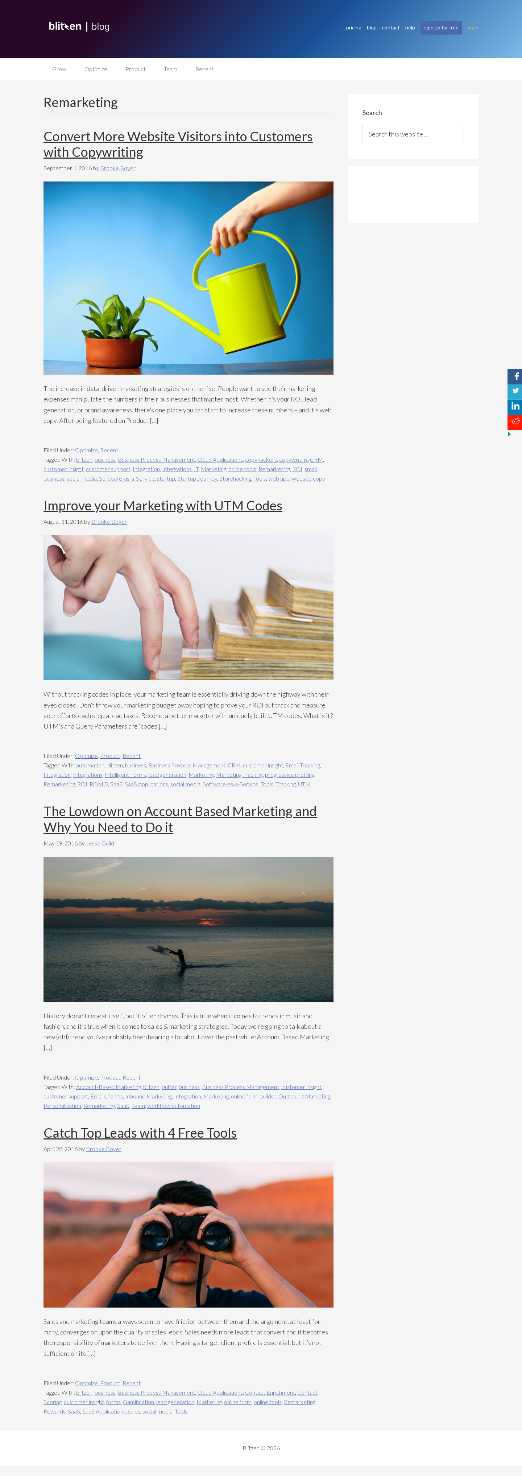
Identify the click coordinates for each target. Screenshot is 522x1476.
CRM (316, 459)
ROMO (99, 784)
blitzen (84, 459)
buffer (169, 1086)
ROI (297, 468)
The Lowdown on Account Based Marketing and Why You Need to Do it (180, 819)
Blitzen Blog (174, 27)
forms (115, 1096)
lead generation (167, 774)
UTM (304, 784)
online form (238, 1401)
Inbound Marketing (148, 1096)
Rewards (55, 1411)
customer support (108, 468)
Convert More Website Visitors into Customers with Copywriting (178, 144)
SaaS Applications (146, 784)
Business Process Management (156, 459)
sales (134, 1411)
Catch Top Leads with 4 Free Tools (140, 1133)
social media (82, 478)
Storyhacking (235, 478)
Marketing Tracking (239, 774)
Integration (146, 468)
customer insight (64, 468)
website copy (308, 478)
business (105, 459)
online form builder (253, 1096)
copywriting (293, 459)
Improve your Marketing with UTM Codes (163, 505)
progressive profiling (289, 774)
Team (138, 1105)
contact (391, 27)
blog (372, 27)
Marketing (213, 468)
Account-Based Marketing (108, 1086)
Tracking (286, 784)
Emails (98, 1096)
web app (279, 478)
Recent (109, 450)
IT (196, 468)
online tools (242, 468)
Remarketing (274, 468)
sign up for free (441, 27)
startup (166, 478)
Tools (259, 478)
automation (90, 765)
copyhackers (261, 459)
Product (110, 756)
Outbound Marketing (304, 1096)
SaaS (116, 784)
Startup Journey (197, 478)
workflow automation (173, 1105)
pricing (353, 27)
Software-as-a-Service (127, 478)
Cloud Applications (220, 459)
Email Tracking (302, 765)
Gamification (138, 1401)
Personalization (62, 1105)
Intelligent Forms (125, 774)
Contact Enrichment (270, 1392)
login (473, 27)
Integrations (177, 468)
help (410, 27)
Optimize (86, 450)
